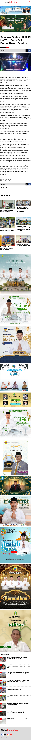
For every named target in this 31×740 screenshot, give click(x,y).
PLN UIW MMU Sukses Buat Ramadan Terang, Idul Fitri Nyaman (6, 248)
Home (1, 34)
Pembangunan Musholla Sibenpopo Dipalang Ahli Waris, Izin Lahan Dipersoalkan (18, 712)
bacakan (3, 47)
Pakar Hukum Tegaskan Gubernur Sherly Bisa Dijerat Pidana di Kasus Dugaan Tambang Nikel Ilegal (18, 666)
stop (7, 47)
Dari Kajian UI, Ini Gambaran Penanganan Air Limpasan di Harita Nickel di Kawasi (18, 681)
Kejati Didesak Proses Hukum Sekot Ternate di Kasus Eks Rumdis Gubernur (18, 688)
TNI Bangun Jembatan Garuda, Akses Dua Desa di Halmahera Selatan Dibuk (19, 696)
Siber (7, 737)
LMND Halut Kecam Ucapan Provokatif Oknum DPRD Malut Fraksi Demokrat (18, 719)
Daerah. (4, 34)
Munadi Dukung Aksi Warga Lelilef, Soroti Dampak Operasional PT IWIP (17, 658)
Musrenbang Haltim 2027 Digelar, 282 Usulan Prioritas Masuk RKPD (6, 212)
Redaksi (3, 737)
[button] (29, 0)
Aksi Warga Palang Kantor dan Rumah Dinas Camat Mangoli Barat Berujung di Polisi (18, 673)
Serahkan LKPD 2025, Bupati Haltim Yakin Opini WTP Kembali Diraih (23, 246)
